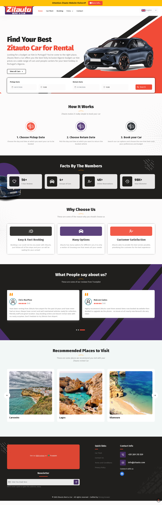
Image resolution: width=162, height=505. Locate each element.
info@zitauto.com (136, 472)
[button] (76, 329)
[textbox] (148, 10)
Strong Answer (104, 497)
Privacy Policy (100, 478)
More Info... (95, 3)
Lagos (63, 417)
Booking (60, 11)
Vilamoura (115, 417)
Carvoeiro (14, 417)
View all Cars (16, 71)
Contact (80, 11)
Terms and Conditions (103, 473)
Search (141, 87)
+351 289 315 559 (135, 464)
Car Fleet (49, 11)
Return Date (78, 82)
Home (40, 11)
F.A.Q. (70, 11)
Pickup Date (15, 82)
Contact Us (99, 468)
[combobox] (149, 10)
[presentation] (7, 395)
